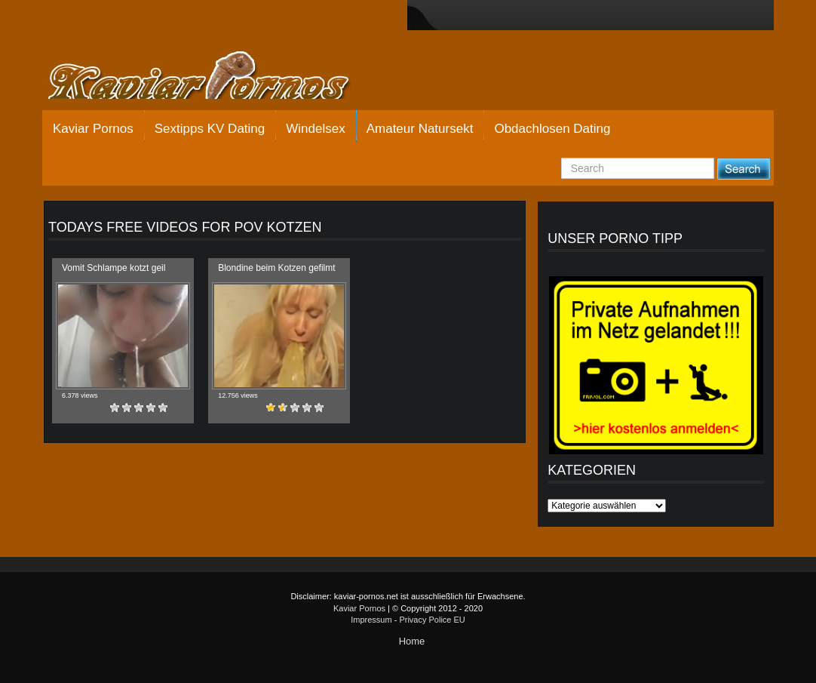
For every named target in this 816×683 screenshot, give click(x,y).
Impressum (371, 619)
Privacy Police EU (432, 619)
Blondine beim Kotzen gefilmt (276, 268)
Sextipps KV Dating (210, 129)
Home (412, 641)
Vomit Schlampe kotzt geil (113, 268)
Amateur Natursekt (420, 129)
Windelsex (315, 129)
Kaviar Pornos (93, 129)
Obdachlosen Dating (552, 129)
